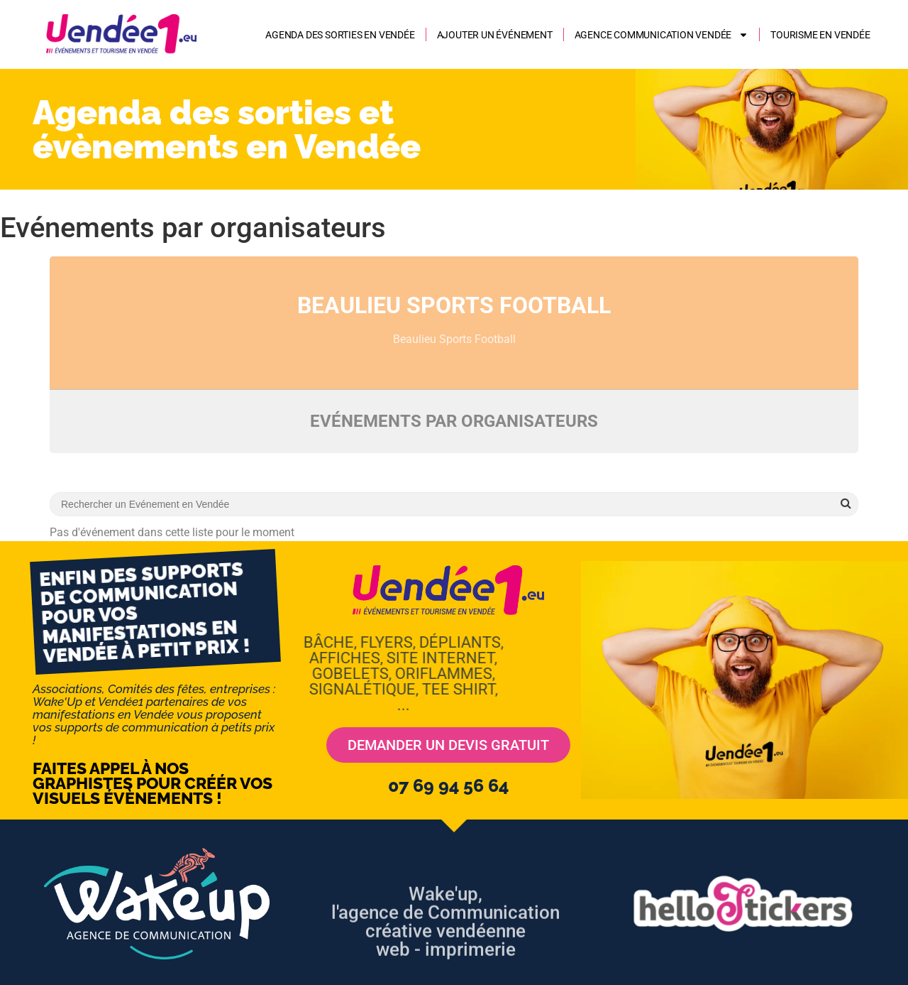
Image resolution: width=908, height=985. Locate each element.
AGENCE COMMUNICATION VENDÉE (662, 35)
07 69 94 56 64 (448, 785)
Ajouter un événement (495, 34)
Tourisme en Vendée (820, 34)
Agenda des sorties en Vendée (339, 34)
